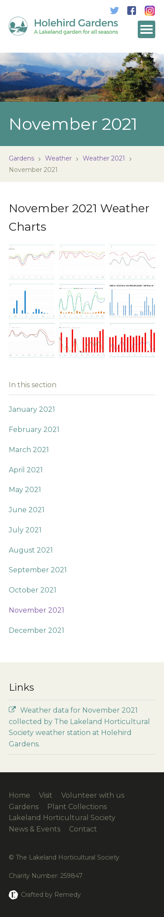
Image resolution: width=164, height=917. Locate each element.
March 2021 (29, 450)
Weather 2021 (104, 158)
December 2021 (36, 630)
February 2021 (34, 429)
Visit (45, 795)
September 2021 (38, 570)
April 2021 (26, 470)
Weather (58, 158)
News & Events (34, 829)
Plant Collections (77, 807)
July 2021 (25, 530)
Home (19, 795)
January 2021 (32, 409)
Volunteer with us (92, 795)
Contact (83, 829)
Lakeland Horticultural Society (62, 818)
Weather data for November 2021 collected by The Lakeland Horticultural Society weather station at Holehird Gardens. (79, 727)
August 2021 (31, 550)
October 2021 (32, 590)
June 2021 (27, 510)
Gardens (21, 158)
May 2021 (25, 489)
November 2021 (36, 610)
